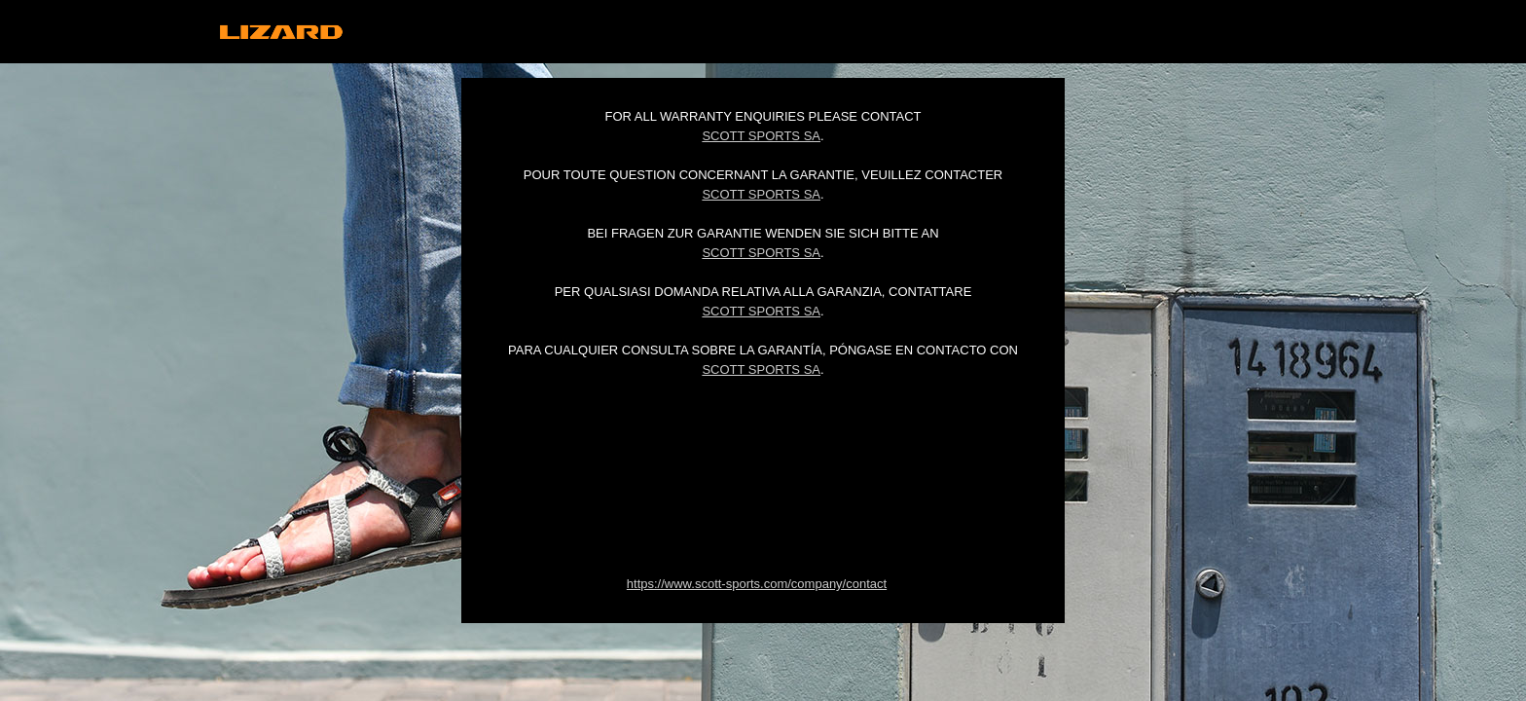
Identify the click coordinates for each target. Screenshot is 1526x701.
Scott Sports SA (761, 136)
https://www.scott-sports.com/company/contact (757, 583)
